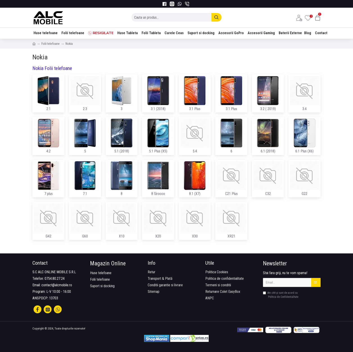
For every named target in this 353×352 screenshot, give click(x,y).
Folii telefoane (50, 43)
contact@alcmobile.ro (56, 285)
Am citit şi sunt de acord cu (281, 295)
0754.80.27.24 (55, 278)
